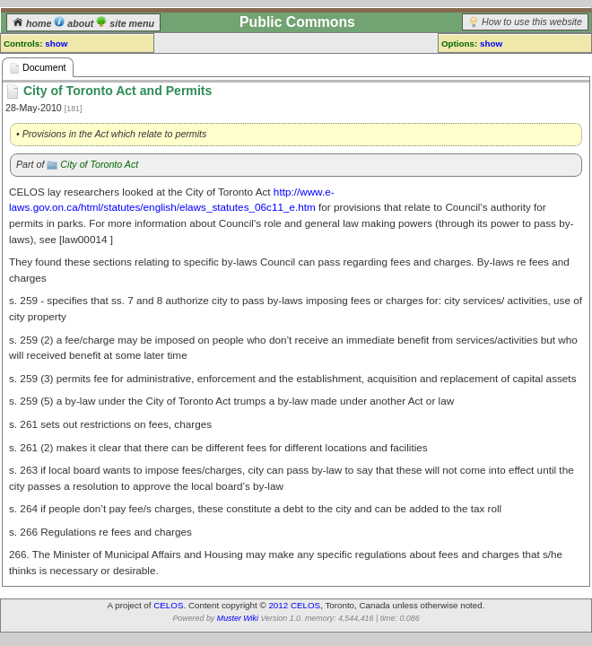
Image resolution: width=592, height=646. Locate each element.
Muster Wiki (237, 618)
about (75, 23)
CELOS (168, 605)
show (56, 43)
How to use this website (532, 21)
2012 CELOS (294, 605)
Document (37, 68)
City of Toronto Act (99, 164)
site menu (125, 23)
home (33, 23)
